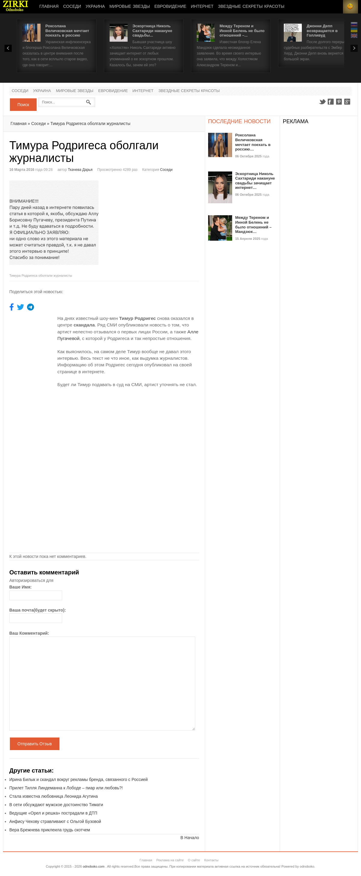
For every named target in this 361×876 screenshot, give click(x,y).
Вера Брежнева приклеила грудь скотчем (49, 829)
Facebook (330, 101)
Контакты (211, 860)
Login (335, 6)
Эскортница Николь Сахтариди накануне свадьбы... (152, 30)
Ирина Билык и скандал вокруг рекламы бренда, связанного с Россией (78, 779)
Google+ (347, 101)
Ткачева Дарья (80, 170)
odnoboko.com (94, 866)
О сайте (194, 860)
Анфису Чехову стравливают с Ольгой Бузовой (55, 821)
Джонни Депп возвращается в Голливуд (322, 30)
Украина (95, 6)
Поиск (23, 104)
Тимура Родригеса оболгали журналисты (90, 123)
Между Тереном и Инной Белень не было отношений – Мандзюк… (253, 224)
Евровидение (170, 6)
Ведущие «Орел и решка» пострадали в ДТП (53, 813)
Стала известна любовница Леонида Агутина (53, 796)
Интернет (202, 6)
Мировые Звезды (129, 6)
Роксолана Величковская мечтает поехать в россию (67, 30)
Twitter (322, 101)
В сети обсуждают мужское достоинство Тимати (56, 804)
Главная (49, 6)
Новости (15, 6)
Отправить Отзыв (34, 743)
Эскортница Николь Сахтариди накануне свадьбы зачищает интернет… (255, 180)
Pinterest (339, 101)
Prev (8, 48)
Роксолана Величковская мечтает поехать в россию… (253, 142)
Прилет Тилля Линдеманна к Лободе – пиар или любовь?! (66, 787)
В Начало (189, 837)
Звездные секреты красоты (251, 6)
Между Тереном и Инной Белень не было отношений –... (242, 30)
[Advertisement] (154, 222)
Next (354, 48)
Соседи (72, 6)
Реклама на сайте (170, 860)
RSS (350, 6)
